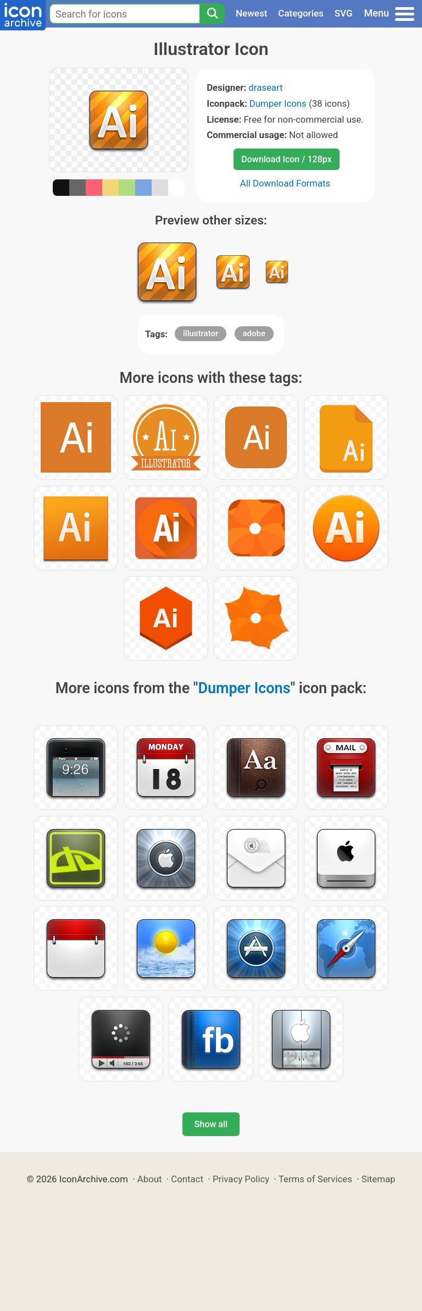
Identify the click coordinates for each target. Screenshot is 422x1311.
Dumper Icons (278, 103)
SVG (344, 13)
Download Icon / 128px (286, 159)
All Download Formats (285, 183)
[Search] (212, 13)
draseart (265, 87)
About (149, 1178)
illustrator (200, 333)
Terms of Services (315, 1178)
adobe (254, 333)
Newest (251, 13)
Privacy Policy (241, 1178)
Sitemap (379, 1178)
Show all (211, 1124)
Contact (187, 1178)
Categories (301, 13)
